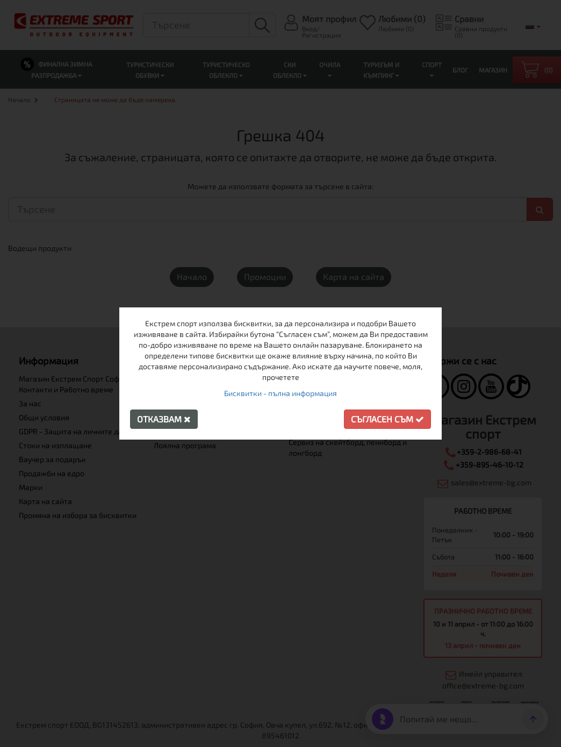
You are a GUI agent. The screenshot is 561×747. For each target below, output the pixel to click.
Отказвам (164, 419)
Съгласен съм (387, 419)
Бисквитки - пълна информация (280, 393)
